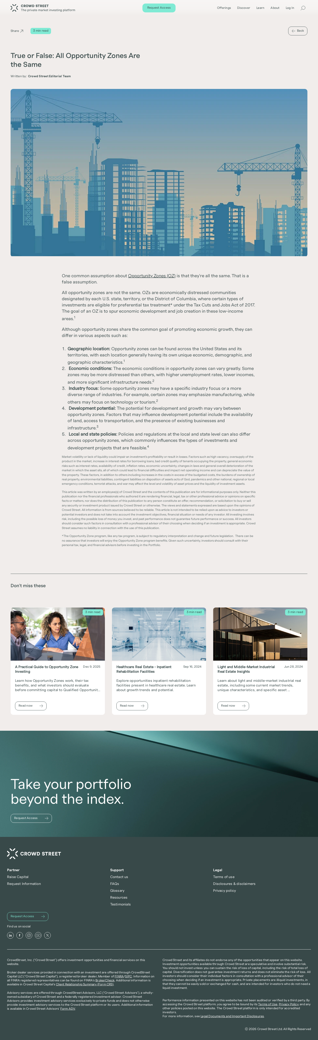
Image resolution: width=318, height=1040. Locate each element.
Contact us (119, 877)
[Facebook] (19, 935)
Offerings (224, 8)
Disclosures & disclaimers (234, 884)
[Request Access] (159, 8)
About (275, 8)
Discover (243, 8)
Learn (260, 8)
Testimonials (120, 904)
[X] (47, 935)
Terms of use (223, 877)
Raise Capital (18, 877)
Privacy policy (224, 890)
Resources (119, 897)
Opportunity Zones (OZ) (152, 276)
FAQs (114, 884)
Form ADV (67, 1008)
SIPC (128, 976)
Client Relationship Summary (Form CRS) (85, 984)
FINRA (119, 976)
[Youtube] (38, 935)
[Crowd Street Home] (34, 853)
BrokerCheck (104, 980)
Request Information (24, 884)
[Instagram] (29, 935)
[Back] (297, 31)
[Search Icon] (303, 8)
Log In (290, 8)
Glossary (117, 890)
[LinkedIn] (10, 935)
